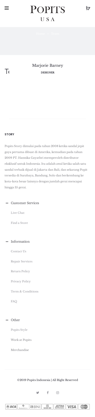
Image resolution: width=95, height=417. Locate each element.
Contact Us (18, 251)
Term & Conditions (24, 291)
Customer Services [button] (22, 203)
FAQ (14, 301)
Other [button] (12, 320)
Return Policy (20, 271)
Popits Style (19, 329)
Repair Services (21, 261)
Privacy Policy (21, 281)
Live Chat (18, 212)
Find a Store (19, 223)
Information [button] (17, 241)
